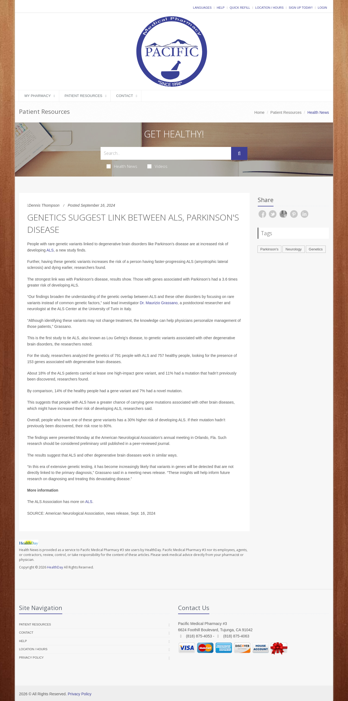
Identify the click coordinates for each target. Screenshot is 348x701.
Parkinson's (269, 249)
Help (221, 7)
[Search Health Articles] (166, 153)
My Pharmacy (37, 96)
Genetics (316, 249)
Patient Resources (83, 96)
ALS (50, 250)
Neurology (293, 249)
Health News (122, 166)
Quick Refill (240, 7)
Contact (124, 96)
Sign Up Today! (301, 7)
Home (259, 112)
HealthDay (55, 567)
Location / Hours (269, 7)
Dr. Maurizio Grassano (159, 303)
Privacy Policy (31, 657)
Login (322, 7)
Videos (157, 166)
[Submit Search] (239, 153)
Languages (202, 7)
